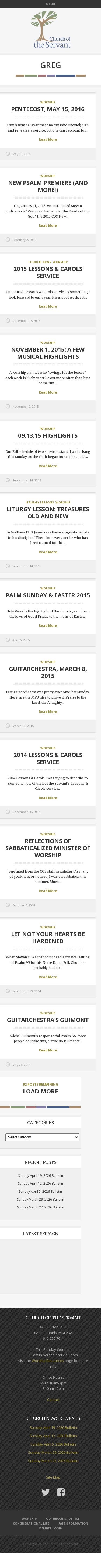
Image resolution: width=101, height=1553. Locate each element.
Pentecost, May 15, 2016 (47, 109)
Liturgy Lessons (40, 502)
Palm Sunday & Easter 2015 (48, 595)
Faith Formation (73, 1523)
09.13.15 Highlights (48, 435)
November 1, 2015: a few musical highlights (47, 352)
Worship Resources (48, 1360)
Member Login (50, 1528)
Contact (53, 1399)
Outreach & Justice (62, 1518)
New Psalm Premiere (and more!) (48, 186)
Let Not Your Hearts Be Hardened (48, 937)
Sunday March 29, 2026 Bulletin (40, 1199)
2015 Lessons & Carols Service (47, 272)
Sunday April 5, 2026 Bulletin (40, 1191)
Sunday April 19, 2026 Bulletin (40, 1175)
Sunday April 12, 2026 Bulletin (40, 1183)
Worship (47, 102)
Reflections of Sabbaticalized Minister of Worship (47, 848)
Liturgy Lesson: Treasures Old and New (47, 512)
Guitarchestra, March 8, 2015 (48, 672)
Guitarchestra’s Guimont (48, 1019)
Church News (39, 262)
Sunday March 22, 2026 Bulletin (40, 1207)
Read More (48, 139)
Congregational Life (31, 1523)
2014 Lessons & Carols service (47, 758)
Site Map (53, 1477)
